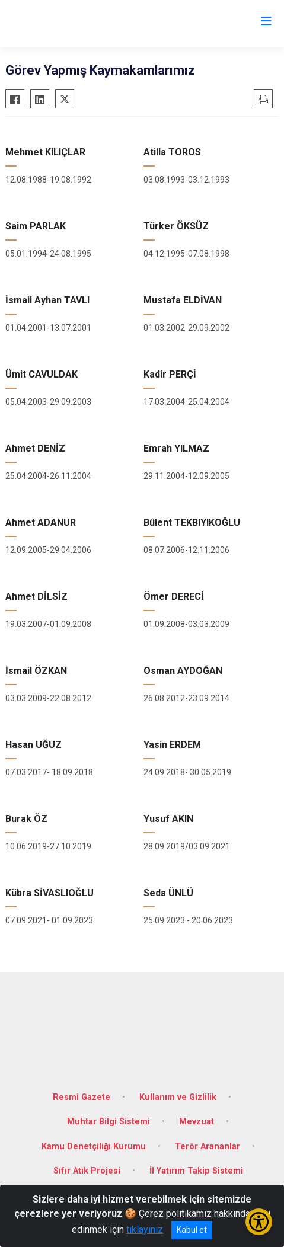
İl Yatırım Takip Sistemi (196, 1171)
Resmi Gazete (81, 1097)
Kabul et (192, 1230)
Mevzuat (196, 1122)
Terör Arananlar (207, 1147)
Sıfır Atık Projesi (86, 1171)
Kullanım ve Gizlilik (177, 1097)
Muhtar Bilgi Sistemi (108, 1122)
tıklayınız (144, 1229)
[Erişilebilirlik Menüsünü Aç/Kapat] (258, 1221)
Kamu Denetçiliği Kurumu (94, 1147)
